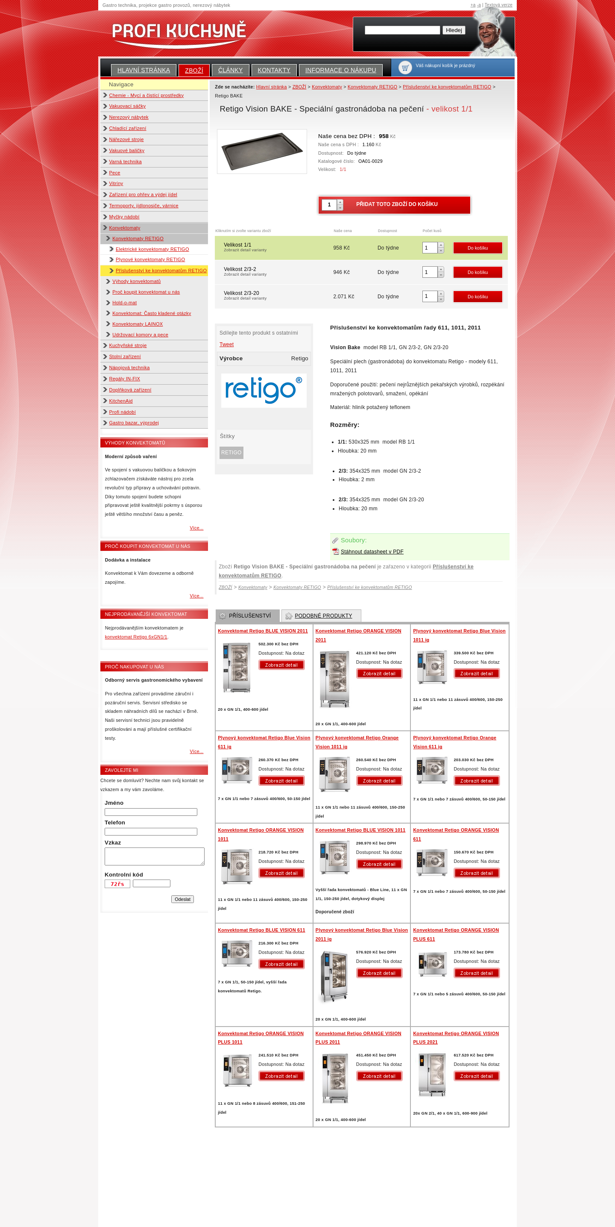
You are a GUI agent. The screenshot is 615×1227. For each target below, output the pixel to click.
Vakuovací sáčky (127, 106)
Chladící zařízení (127, 128)
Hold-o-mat (124, 302)
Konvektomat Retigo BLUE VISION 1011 (361, 830)
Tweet (227, 344)
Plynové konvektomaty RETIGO (150, 259)
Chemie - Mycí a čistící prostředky (146, 95)
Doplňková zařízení (130, 389)
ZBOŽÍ (194, 70)
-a (479, 5)
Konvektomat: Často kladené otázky (151, 313)
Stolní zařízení (125, 356)
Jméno (114, 803)
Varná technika (125, 161)
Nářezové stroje (126, 139)
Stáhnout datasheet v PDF (372, 552)
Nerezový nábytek (129, 117)
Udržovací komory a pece (140, 334)
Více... (196, 527)
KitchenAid (121, 400)
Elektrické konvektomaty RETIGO (152, 249)
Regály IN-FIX (125, 378)
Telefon (115, 822)
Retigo (231, 453)
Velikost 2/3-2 (278, 272)
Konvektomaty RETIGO (138, 238)
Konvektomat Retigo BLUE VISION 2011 (263, 630)
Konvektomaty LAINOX (137, 324)
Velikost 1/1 (278, 248)
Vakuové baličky (127, 150)
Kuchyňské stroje (128, 345)
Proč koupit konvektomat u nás (146, 291)
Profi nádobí (122, 412)
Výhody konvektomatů (136, 281)
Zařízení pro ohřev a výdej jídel (143, 194)
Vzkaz (113, 842)
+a (473, 5)
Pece (114, 172)
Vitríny (116, 183)
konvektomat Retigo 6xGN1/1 (136, 636)
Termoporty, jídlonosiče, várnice (144, 205)
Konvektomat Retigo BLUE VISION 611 (261, 930)
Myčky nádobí (124, 216)
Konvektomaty (125, 227)
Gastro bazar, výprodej (134, 422)
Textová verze (498, 5)
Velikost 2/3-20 (278, 296)
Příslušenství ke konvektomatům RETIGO (161, 270)
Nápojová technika (129, 367)
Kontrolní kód (124, 874)
